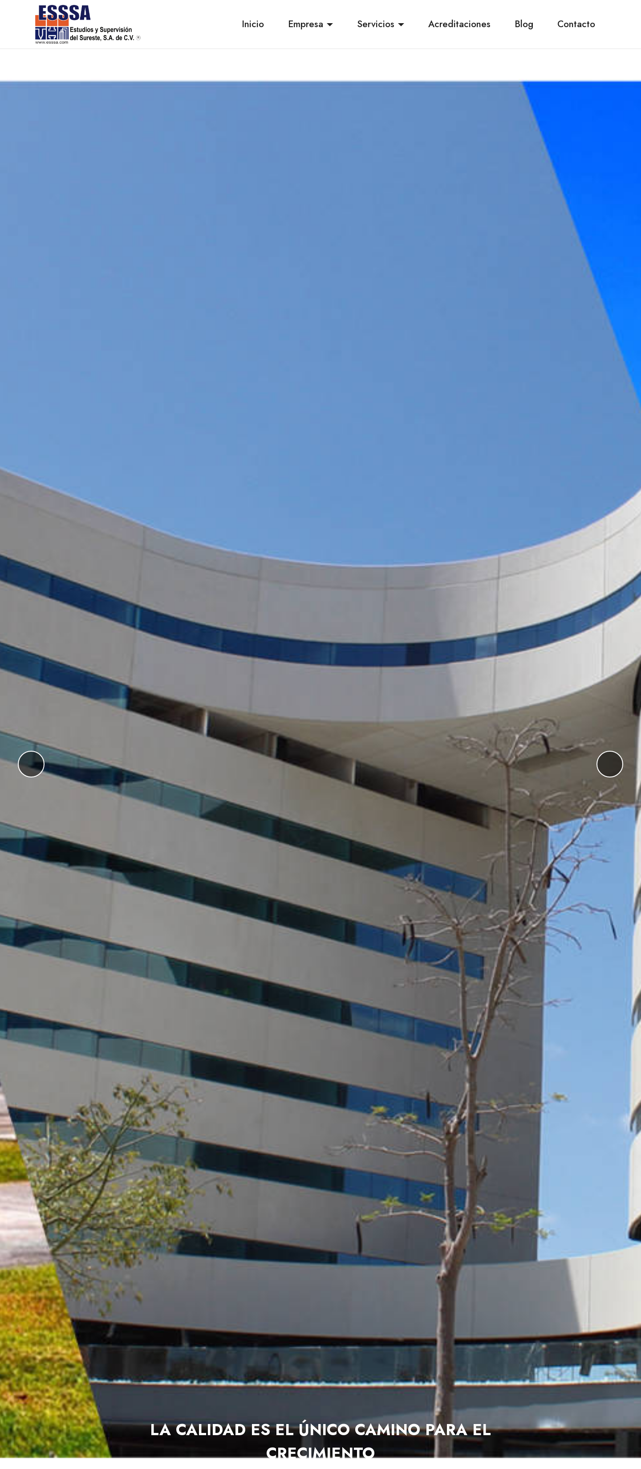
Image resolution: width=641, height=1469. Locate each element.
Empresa (305, 24)
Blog (524, 24)
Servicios (375, 24)
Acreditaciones (459, 24)
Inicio (253, 24)
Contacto (576, 24)
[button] (31, 764)
